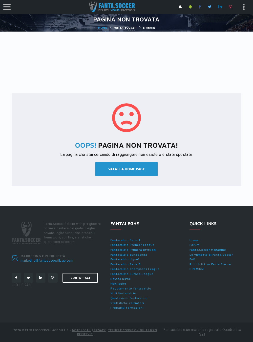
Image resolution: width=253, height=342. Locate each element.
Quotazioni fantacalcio (129, 298)
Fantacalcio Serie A (125, 240)
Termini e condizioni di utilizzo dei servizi (117, 332)
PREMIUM (197, 269)
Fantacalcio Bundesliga (128, 254)
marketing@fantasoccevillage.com (47, 260)
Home (102, 27)
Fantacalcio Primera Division (133, 250)
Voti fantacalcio (123, 293)
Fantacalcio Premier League (132, 245)
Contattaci (80, 278)
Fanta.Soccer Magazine (208, 250)
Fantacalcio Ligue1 (124, 259)
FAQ (192, 259)
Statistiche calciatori (127, 303)
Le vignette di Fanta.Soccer (211, 254)
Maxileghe (118, 283)
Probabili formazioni (127, 308)
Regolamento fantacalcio (130, 288)
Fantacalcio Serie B (125, 264)
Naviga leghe (120, 279)
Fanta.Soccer (125, 27)
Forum (195, 245)
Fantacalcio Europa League (131, 274)
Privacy (99, 330)
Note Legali (81, 330)
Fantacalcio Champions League (135, 269)
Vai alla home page (126, 169)
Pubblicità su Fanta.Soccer (211, 264)
